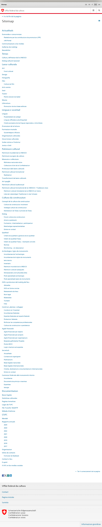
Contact (5, 492)
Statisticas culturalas (9, 398)
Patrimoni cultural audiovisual (13, 185)
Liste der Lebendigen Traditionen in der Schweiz (20, 194)
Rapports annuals (8, 422)
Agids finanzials (8, 329)
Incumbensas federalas (11, 313)
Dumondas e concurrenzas (12, 34)
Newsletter (6, 50)
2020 (5, 437)
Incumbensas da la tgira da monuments (17, 257)
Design (4, 74)
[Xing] (8, 475)
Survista (5, 502)
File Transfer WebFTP (10, 408)
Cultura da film (9, 84)
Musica (4, 100)
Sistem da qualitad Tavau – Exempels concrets (19, 242)
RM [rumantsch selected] (95, 5)
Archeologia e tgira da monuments (15, 251)
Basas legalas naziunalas (12, 363)
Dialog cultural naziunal (11, 61)
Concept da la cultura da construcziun (16, 201)
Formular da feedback (11, 456)
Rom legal (7, 294)
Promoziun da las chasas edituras (15, 106)
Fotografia (6, 78)
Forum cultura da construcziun (14, 217)
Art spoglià (6, 181)
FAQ (5, 304)
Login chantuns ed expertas (13, 347)
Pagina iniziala (8, 497)
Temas (5, 54)
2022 (5, 431)
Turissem (7, 301)
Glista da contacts (8, 453)
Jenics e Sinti (6, 145)
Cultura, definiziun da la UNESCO (14, 58)
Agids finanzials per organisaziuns (15, 338)
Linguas (5, 114)
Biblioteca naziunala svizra (13, 162)
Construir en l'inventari (12, 310)
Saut (3, 90)
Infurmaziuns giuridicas (91, 524)
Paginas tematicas (9, 401)
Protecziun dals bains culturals (13, 169)
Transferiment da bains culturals (14, 178)
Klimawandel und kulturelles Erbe (15, 273)
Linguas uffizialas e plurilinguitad (15, 120)
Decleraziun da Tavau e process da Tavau (18, 211)
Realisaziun (8, 175)
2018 (5, 443)
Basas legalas (7, 395)
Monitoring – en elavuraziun (14, 248)
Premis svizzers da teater (12, 97)
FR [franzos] (89, 5)
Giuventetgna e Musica (12, 132)
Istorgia (6, 387)
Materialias (7, 298)
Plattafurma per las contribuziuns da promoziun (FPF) (22, 37)
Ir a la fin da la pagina (12, 16)
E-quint (4, 462)
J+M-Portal (7, 40)
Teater (4, 94)
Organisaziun (7, 449)
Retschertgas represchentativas (14, 226)
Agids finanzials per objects (13, 332)
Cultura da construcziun (14, 197)
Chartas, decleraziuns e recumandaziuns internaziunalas (23, 369)
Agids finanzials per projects (13, 335)
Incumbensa (8, 378)
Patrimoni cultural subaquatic (14, 270)
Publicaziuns (8, 360)
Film (3, 81)
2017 (5, 446)
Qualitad (5, 233)
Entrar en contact (10, 229)
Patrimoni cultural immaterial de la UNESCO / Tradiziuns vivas (25, 188)
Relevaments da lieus (11, 291)
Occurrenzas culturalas (10, 139)
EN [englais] (99, 5)
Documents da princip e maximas (15, 381)
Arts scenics (6, 87)
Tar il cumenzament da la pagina (88, 471)
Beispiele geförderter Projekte (14, 341)
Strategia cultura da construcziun (15, 208)
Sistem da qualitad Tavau (12, 239)
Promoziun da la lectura (11, 126)
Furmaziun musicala (9, 129)
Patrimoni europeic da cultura (13, 156)
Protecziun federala (10, 319)
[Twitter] (6, 475)
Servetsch (5, 350)
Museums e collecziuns (10, 159)
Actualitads (7, 30)
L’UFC (4, 414)
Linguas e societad (11, 110)
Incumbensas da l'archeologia (14, 254)
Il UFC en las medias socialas (12, 465)
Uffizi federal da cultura (14, 10)
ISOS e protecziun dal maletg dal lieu (15, 282)
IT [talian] (92, 5)
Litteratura (6, 103)
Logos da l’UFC (7, 405)
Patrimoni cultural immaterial (13, 172)
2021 (5, 434)
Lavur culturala (9, 64)
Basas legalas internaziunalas (14, 366)
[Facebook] (3, 475)
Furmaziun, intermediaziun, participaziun (18, 223)
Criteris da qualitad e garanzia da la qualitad (19, 236)
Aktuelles (7, 285)
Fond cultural (8, 71)
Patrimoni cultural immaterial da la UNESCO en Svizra (22, 191)
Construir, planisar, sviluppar (12, 307)
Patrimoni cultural (11, 149)
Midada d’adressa (8, 411)
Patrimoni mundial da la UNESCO (14, 153)
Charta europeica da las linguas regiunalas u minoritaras (23, 123)
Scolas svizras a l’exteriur (11, 142)
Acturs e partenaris (10, 220)
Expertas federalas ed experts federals (16, 316)
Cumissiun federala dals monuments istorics (18, 375)
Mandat (5, 418)
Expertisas (7, 384)
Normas (6, 245)
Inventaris (7, 263)
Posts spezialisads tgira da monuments (17, 279)
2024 (5, 425)
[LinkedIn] (11, 475)
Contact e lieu (7, 459)
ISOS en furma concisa (11, 288)
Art (3, 68)
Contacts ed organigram (12, 357)
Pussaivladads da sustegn (12, 117)
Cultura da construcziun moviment (16, 204)
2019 (5, 440)
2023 (5, 428)
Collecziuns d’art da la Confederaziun (17, 165)
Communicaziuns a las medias (13, 44)
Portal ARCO (8, 344)
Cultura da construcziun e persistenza (17, 325)
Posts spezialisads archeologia (14, 276)
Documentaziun (10, 391)
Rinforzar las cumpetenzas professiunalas (18, 322)
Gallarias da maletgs (9, 47)
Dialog (4, 214)
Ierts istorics (8, 260)
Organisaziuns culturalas (11, 136)
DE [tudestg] (86, 5)
